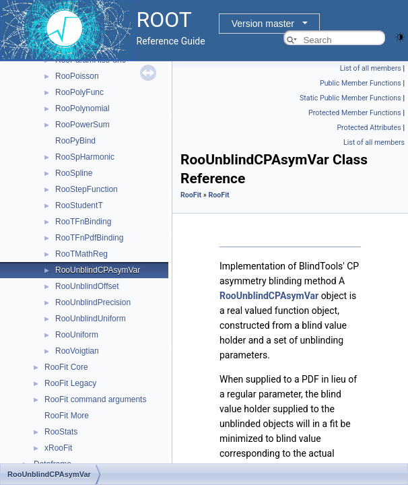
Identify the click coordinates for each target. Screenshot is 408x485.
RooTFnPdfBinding (89, 238)
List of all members (370, 68)
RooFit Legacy (70, 383)
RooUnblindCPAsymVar (97, 270)
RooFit (190, 195)
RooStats (60, 432)
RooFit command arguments (95, 399)
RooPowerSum (82, 124)
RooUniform (76, 335)
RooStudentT (79, 205)
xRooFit (58, 448)
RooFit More (66, 415)
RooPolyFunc (79, 92)
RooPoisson (77, 76)
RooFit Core (66, 367)
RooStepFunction (86, 189)
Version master (263, 23)
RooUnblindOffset (87, 286)
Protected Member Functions (354, 112)
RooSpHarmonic (84, 157)
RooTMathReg (81, 254)
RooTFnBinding (83, 221)
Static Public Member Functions (350, 98)
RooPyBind (75, 141)
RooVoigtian (77, 351)
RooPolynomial (82, 108)
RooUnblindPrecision (93, 302)
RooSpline (73, 173)
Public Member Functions (360, 83)
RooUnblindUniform (90, 318)
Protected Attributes (369, 127)
